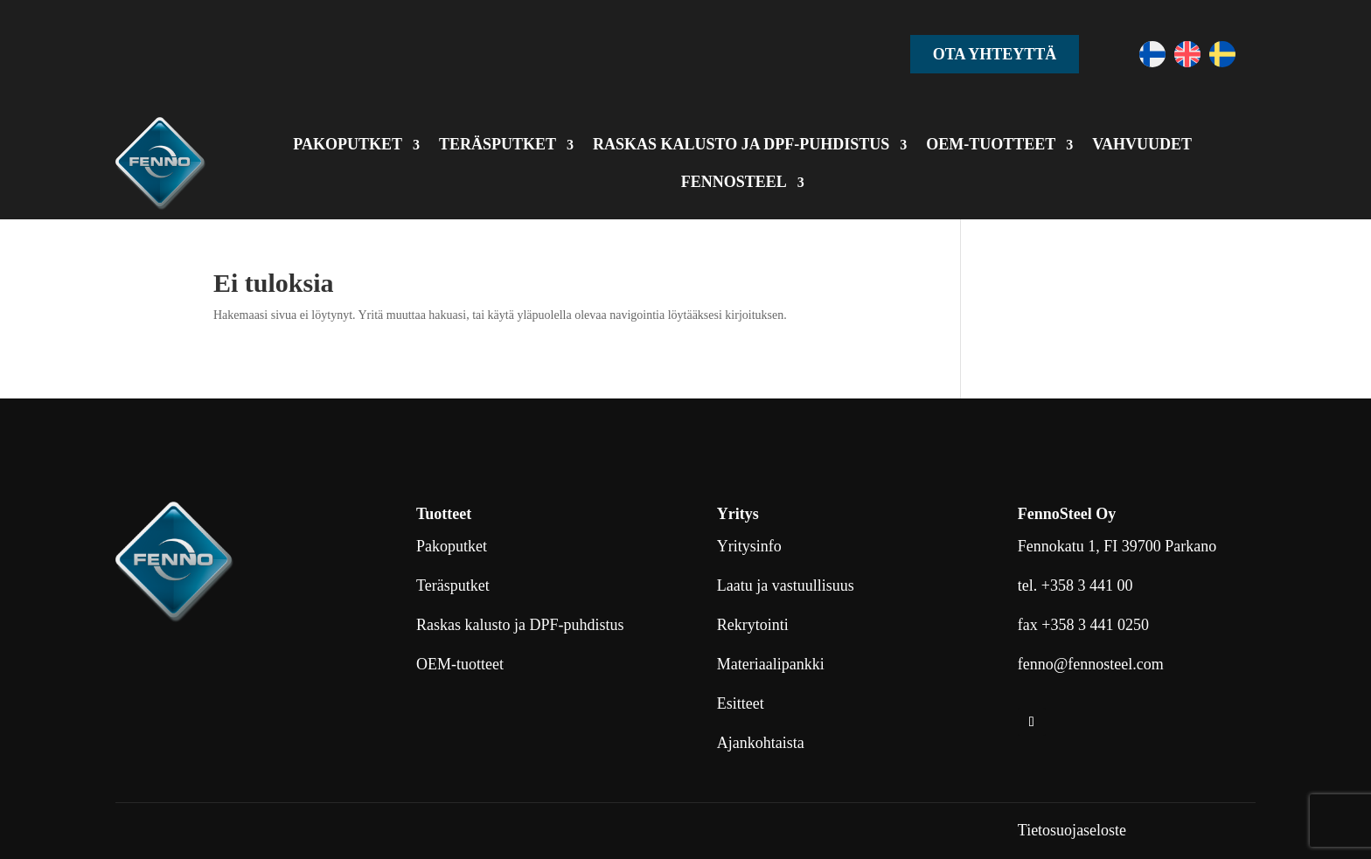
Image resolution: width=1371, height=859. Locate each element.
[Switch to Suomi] (1152, 54)
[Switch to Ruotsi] (1222, 54)
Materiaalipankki (771, 664)
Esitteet (740, 703)
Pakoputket (451, 546)
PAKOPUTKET (347, 144)
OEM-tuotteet (460, 664)
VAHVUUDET (1142, 144)
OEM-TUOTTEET (990, 144)
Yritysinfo (749, 546)
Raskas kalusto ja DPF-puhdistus (520, 625)
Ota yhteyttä (995, 54)
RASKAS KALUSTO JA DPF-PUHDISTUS (741, 144)
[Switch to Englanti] (1187, 54)
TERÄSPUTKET (497, 144)
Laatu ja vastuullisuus (785, 585)
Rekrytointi (753, 625)
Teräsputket (453, 585)
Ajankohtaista (760, 743)
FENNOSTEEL (734, 182)
